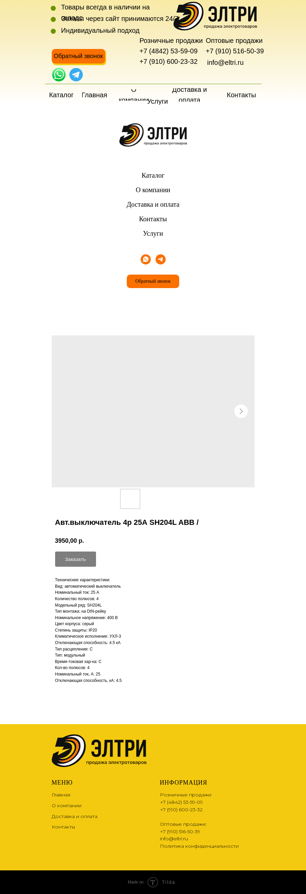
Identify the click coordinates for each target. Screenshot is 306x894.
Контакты (153, 219)
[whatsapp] (146, 259)
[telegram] (161, 259)
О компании (153, 190)
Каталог (153, 175)
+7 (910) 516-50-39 (235, 51)
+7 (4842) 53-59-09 (169, 51)
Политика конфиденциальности (199, 846)
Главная (61, 795)
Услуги (153, 233)
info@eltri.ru (225, 62)
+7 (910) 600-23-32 (169, 61)
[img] (59, 74)
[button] (78, 56)
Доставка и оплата (152, 204)
